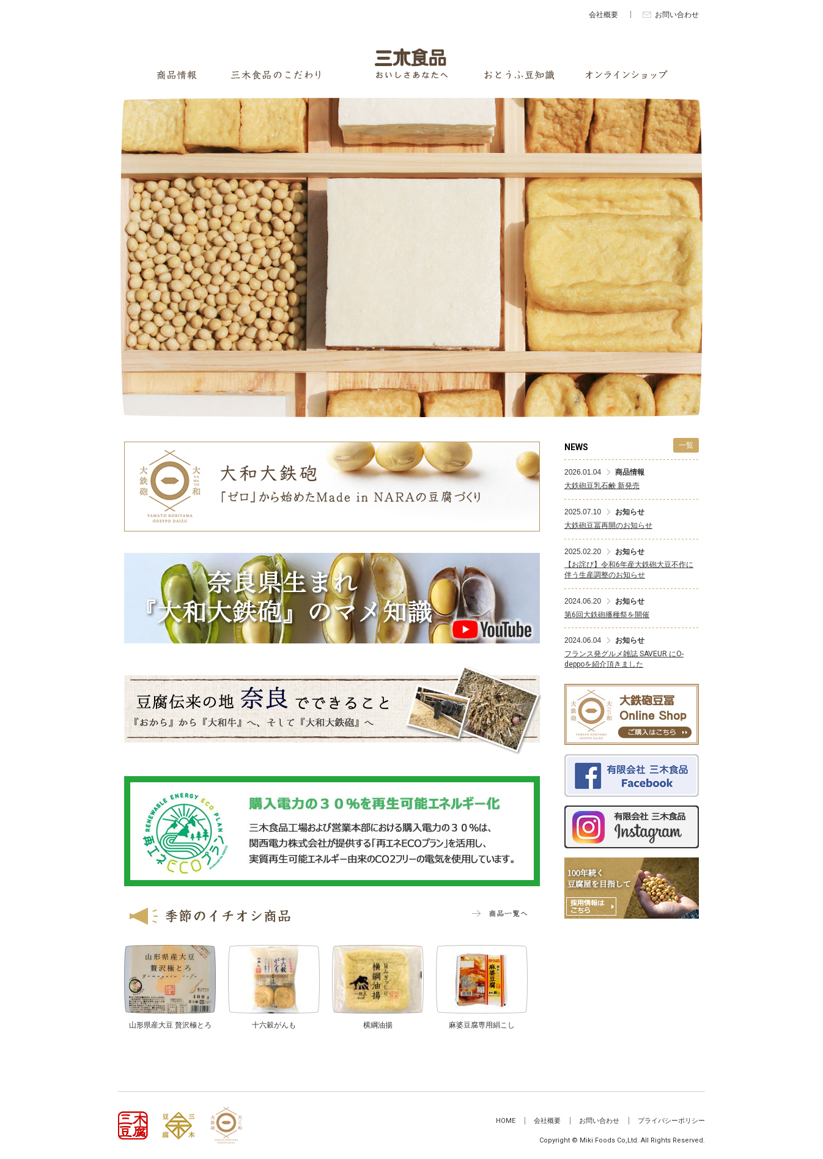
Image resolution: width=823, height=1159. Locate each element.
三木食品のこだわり (275, 75)
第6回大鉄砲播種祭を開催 (606, 614)
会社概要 (603, 14)
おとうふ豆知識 (519, 75)
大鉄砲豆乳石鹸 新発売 (602, 485)
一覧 (686, 445)
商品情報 (177, 75)
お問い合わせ (677, 14)
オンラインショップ (626, 75)
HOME (505, 1121)
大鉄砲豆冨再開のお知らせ (608, 525)
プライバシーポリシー (671, 1121)
